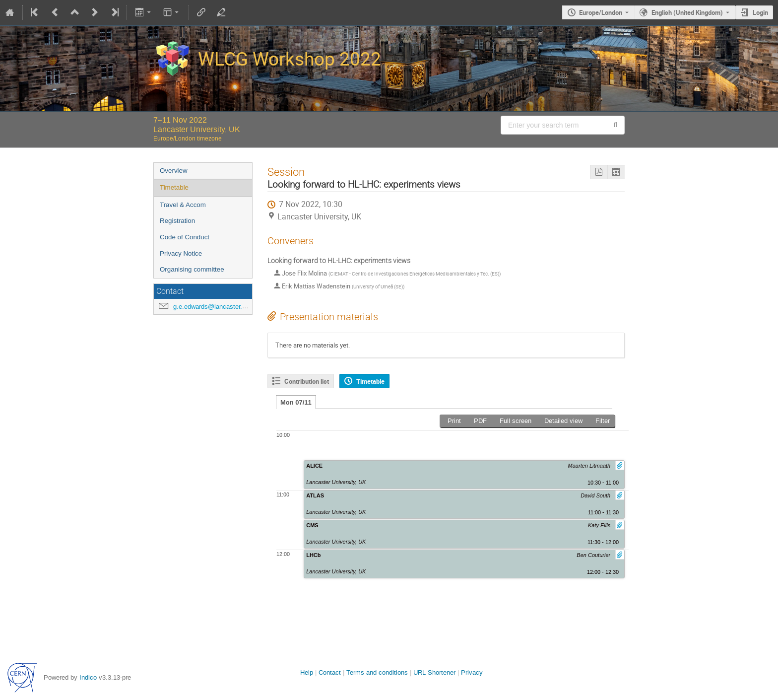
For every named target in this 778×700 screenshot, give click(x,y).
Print (454, 421)
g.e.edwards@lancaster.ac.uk (215, 306)
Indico (88, 677)
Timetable (174, 187)
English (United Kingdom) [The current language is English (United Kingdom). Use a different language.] (687, 12)
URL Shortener (434, 672)
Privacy (472, 672)
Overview (174, 170)
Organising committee (192, 269)
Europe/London (600, 12)
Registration (177, 220)
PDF (480, 421)
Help (306, 672)
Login (760, 12)
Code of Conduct (184, 237)
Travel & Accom (183, 205)
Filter (602, 421)
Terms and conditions (377, 672)
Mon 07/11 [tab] (296, 402)
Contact (330, 672)
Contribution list (306, 381)
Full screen (515, 421)
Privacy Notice (181, 253)
